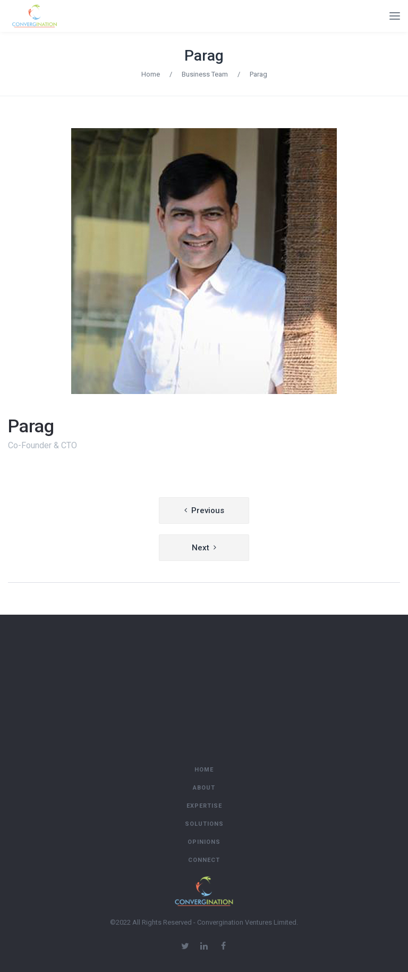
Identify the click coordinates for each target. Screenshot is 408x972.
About (204, 787)
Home (150, 74)
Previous (207, 510)
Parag (204, 55)
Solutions (204, 823)
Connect (204, 860)
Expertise (204, 805)
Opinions (204, 842)
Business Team (205, 74)
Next (200, 547)
